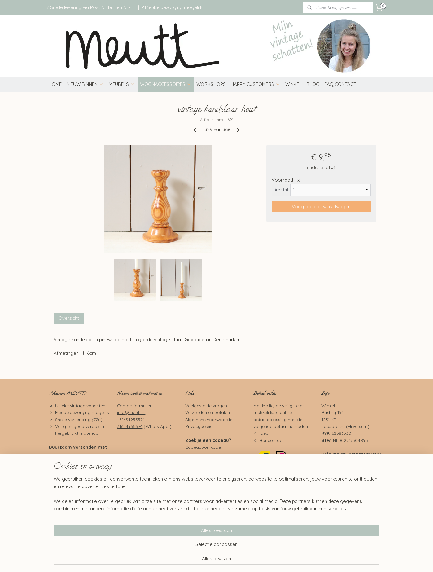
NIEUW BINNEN (85, 84)
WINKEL (293, 84)
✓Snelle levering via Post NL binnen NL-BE (91, 7)
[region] (175, 546)
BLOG (313, 84)
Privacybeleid (199, 426)
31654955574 (129, 426)
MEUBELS (122, 84)
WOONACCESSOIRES (165, 84)
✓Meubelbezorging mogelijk (172, 7)
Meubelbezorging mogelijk (82, 412)
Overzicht (69, 318)
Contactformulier (134, 405)
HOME (55, 84)
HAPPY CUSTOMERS (255, 84)
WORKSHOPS (211, 84)
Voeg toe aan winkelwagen (321, 206)
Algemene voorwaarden (210, 419)
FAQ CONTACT (340, 84)
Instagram (358, 454)
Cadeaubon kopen (204, 447)
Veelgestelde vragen (206, 405)
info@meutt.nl (131, 412)
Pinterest (357, 491)
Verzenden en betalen (207, 412)
